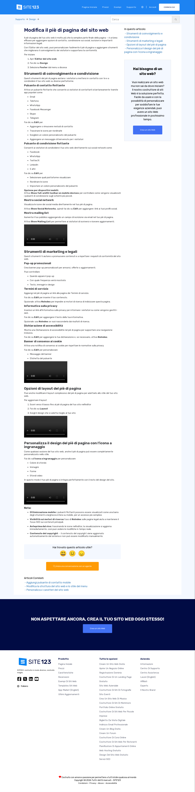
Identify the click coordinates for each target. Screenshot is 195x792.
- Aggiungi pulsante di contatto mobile (47, 582)
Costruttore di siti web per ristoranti (118, 742)
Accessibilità (111, 783)
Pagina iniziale (89, 7)
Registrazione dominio (110, 673)
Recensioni (63, 677)
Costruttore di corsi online (112, 737)
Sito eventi (104, 694)
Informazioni (146, 664)
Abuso (101, 783)
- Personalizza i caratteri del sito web (46, 590)
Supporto (131, 7)
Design (32, 19)
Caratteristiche (65, 673)
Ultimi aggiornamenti (68, 694)
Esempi (117, 7)
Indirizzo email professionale (113, 724)
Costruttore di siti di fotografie (115, 690)
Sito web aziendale (108, 686)
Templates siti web (67, 686)
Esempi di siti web (67, 681)
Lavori (148, 677)
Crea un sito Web (147, 130)
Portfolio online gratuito (111, 707)
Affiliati (143, 681)
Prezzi (105, 7)
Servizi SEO (104, 759)
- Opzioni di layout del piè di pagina (145, 44)
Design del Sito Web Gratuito (113, 755)
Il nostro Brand (147, 690)
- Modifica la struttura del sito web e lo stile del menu (55, 586)
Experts (144, 686)
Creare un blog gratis (110, 729)
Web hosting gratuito (110, 750)
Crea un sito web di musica (113, 699)
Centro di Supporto (150, 668)
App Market (68, 690)
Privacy (93, 783)
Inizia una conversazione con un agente (72, 566)
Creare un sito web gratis (112, 664)
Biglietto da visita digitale (112, 720)
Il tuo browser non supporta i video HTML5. (45, 235)
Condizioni (83, 783)
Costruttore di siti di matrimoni (115, 703)
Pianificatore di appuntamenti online (117, 746)
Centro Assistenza (149, 673)
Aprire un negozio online (111, 668)
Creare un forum (107, 733)
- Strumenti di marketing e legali (143, 40)
